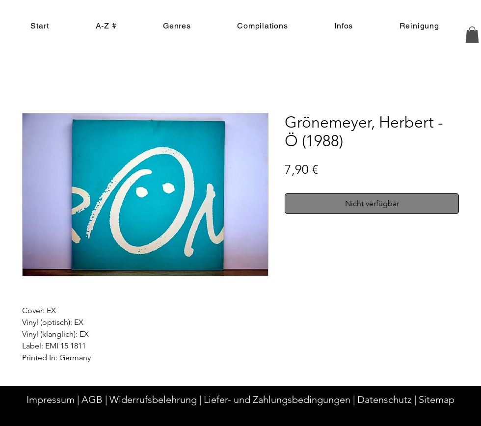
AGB (92, 399)
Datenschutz (384, 399)
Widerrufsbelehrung (153, 399)
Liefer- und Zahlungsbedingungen (277, 399)
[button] (472, 35)
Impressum (51, 399)
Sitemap (436, 399)
